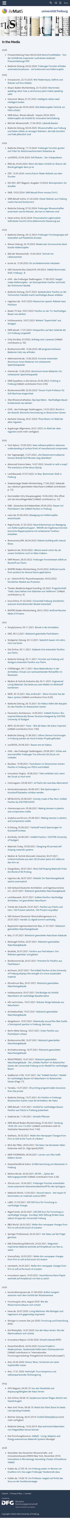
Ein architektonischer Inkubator (44, 263)
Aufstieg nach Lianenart (43, 339)
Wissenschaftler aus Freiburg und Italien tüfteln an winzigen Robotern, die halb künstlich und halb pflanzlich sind (37, 131)
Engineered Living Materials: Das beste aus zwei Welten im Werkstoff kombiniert (35, 684)
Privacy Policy (16, 1493)
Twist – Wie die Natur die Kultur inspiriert (46, 725)
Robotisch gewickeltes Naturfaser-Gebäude (46, 935)
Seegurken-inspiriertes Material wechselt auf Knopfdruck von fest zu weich (35, 1246)
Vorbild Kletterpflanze (47, 1417)
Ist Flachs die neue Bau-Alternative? (51, 782)
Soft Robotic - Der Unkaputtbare (46, 157)
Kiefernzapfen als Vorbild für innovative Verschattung (33, 118)
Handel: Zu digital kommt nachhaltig (37, 919)
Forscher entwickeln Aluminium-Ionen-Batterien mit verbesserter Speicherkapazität (33, 361)
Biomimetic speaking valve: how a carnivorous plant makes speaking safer (35, 90)
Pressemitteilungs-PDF (19, 61)
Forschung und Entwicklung (54, 1320)
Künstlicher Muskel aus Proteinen (24, 581)
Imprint (5, 1493)
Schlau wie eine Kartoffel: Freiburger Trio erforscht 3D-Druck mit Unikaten (37, 754)
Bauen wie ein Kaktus (41, 744)
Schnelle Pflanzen (41, 1116)
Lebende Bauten (50, 123)
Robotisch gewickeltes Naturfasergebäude (45, 890)
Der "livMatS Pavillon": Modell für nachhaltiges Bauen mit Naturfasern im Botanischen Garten (37, 1078)
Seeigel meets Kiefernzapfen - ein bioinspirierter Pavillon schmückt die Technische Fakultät (36, 282)
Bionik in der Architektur (47, 627)
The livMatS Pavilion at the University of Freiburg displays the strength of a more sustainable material (37, 973)
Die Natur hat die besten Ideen (50, 1145)
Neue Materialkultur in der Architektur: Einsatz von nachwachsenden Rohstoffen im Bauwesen (35, 671)
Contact (28, 1493)
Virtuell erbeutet (47, 1339)
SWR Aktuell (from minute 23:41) (41, 192)
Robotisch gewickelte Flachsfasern (42, 633)
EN (66, 3)
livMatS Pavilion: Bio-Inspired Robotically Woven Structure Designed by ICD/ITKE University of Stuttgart (36, 716)
